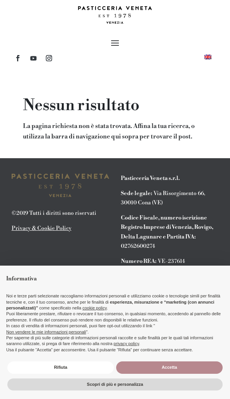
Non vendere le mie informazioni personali (46, 332)
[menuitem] (207, 57)
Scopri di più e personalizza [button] (115, 384)
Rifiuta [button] (60, 367)
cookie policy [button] (94, 308)
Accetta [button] (169, 367)
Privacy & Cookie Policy (41, 228)
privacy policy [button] (126, 343)
